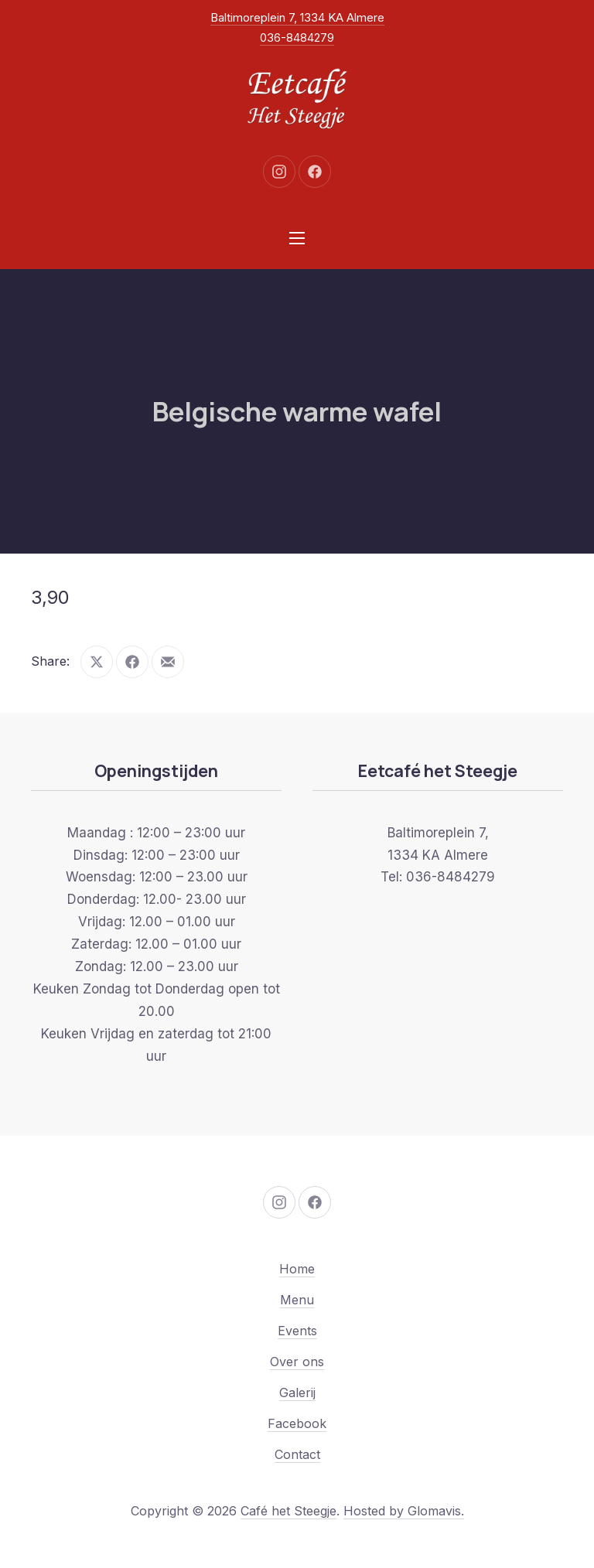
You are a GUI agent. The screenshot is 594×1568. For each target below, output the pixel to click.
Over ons (297, 1361)
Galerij (297, 1392)
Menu (297, 1299)
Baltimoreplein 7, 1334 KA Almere (297, 17)
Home (297, 1269)
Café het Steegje (288, 1511)
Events (297, 1330)
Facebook (297, 1423)
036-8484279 (297, 37)
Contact (297, 1454)
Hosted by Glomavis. (403, 1511)
